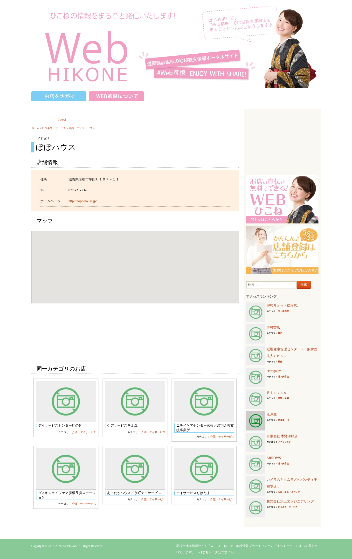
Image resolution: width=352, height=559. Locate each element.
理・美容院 (283, 311)
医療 (280, 361)
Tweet (62, 119)
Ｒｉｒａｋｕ (277, 392)
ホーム (35, 128)
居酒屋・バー (284, 420)
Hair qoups (274, 371)
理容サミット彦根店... (283, 306)
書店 (280, 333)
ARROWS (274, 458)
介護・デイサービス (81, 128)
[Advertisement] (282, 141)
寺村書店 (273, 327)
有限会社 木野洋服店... (283, 436)
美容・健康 (283, 398)
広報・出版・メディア (289, 492)
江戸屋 (272, 414)
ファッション (284, 442)
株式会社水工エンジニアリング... (292, 501)
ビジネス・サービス (54, 128)
